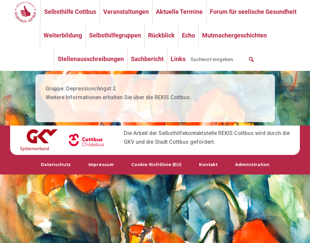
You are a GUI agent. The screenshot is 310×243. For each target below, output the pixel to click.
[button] (251, 59)
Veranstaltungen (126, 11)
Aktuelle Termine (179, 11)
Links (178, 58)
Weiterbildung (63, 35)
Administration (252, 164)
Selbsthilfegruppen (115, 35)
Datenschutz (56, 164)
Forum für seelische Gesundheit (253, 11)
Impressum (101, 164)
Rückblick (161, 35)
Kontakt (208, 164)
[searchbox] (222, 59)
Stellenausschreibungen (91, 58)
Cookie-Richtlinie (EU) (156, 164)
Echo (188, 35)
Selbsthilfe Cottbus (70, 11)
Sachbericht (147, 58)
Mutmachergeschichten (234, 35)
